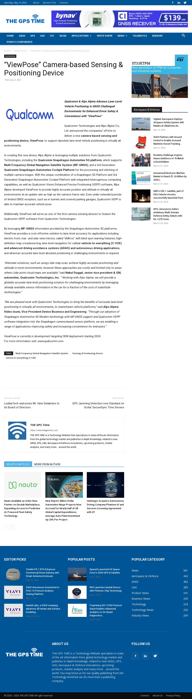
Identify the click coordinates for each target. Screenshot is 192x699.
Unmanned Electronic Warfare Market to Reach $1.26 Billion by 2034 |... (170, 176)
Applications (82, 35)
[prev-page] (6, 527)
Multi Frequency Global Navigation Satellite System (42, 353)
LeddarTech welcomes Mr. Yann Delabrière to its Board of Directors (31, 405)
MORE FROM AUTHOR (47, 464)
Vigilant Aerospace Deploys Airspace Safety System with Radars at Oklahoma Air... (168, 122)
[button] (183, 36)
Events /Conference (19, 42)
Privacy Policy (173, 695)
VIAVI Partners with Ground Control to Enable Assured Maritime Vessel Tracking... (167, 140)
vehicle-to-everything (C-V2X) (21, 357)
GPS (32, 35)
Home (10, 35)
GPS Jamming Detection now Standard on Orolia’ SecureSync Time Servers (98, 405)
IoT (52, 35)
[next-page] (12, 527)
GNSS (22, 35)
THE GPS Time (40, 425)
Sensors (157, 35)
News (122, 35)
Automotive (20, 50)
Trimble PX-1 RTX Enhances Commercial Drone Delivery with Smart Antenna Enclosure (42, 572)
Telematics (140, 35)
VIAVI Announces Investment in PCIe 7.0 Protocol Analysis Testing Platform (42, 590)
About (36, 2)
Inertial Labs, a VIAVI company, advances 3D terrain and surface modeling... (43, 608)
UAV (42, 35)
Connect (63, 2)
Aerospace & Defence (147, 109)
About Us (158, 695)
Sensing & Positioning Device (87, 353)
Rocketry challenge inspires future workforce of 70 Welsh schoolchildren (168, 158)
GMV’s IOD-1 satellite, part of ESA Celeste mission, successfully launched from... (169, 194)
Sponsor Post (49, 2)
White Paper (104, 35)
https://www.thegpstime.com (44, 430)
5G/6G (62, 35)
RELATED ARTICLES (18, 464)
